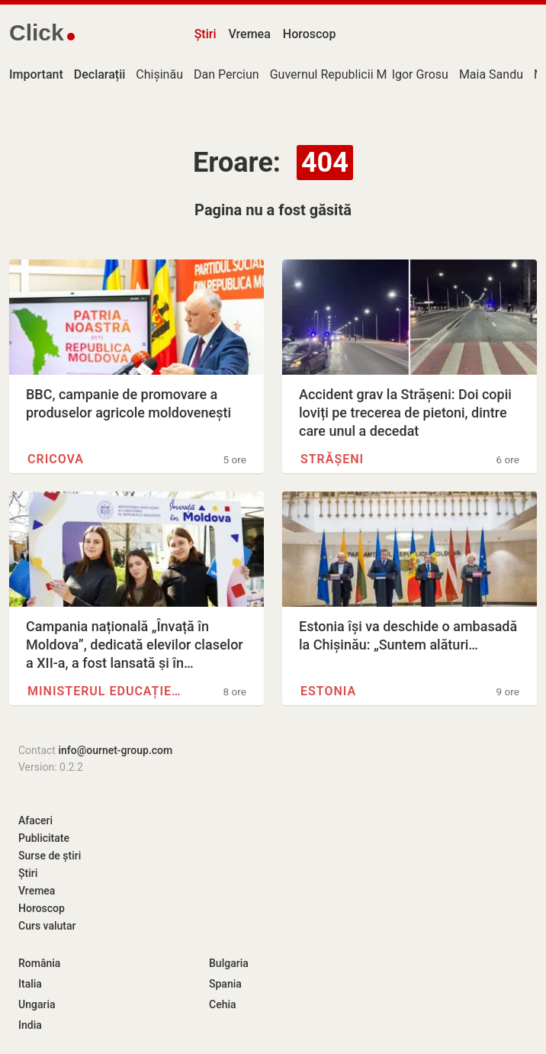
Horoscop (309, 34)
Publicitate (43, 838)
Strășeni (332, 459)
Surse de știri (49, 855)
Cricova (55, 459)
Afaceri (35, 820)
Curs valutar (46, 926)
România (39, 963)
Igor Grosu (420, 74)
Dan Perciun (226, 74)
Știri (205, 34)
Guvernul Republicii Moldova (346, 74)
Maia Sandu (491, 74)
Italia (30, 984)
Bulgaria (229, 963)
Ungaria (37, 1004)
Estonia (328, 691)
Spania (225, 984)
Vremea (249, 34)
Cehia (222, 1004)
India (30, 1025)
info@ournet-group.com (115, 750)
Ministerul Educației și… (104, 691)
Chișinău (159, 74)
